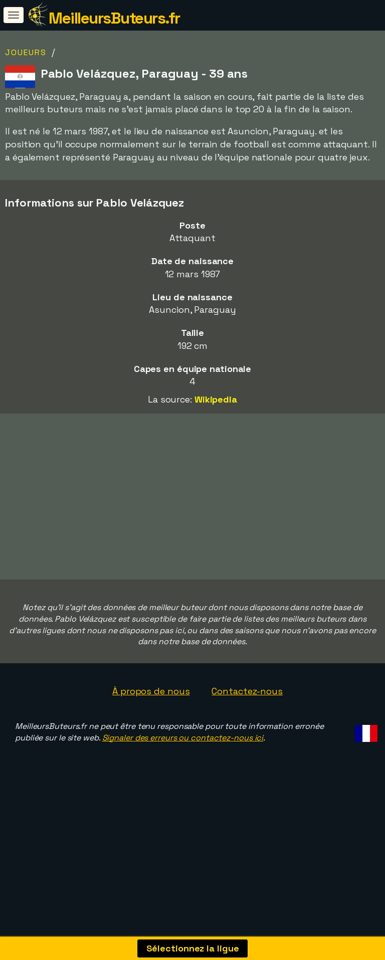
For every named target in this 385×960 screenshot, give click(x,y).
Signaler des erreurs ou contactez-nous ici (183, 784)
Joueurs (26, 52)
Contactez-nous (247, 737)
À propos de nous (150, 737)
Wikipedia (216, 399)
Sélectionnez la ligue (192, 948)
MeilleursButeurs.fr (114, 18)
